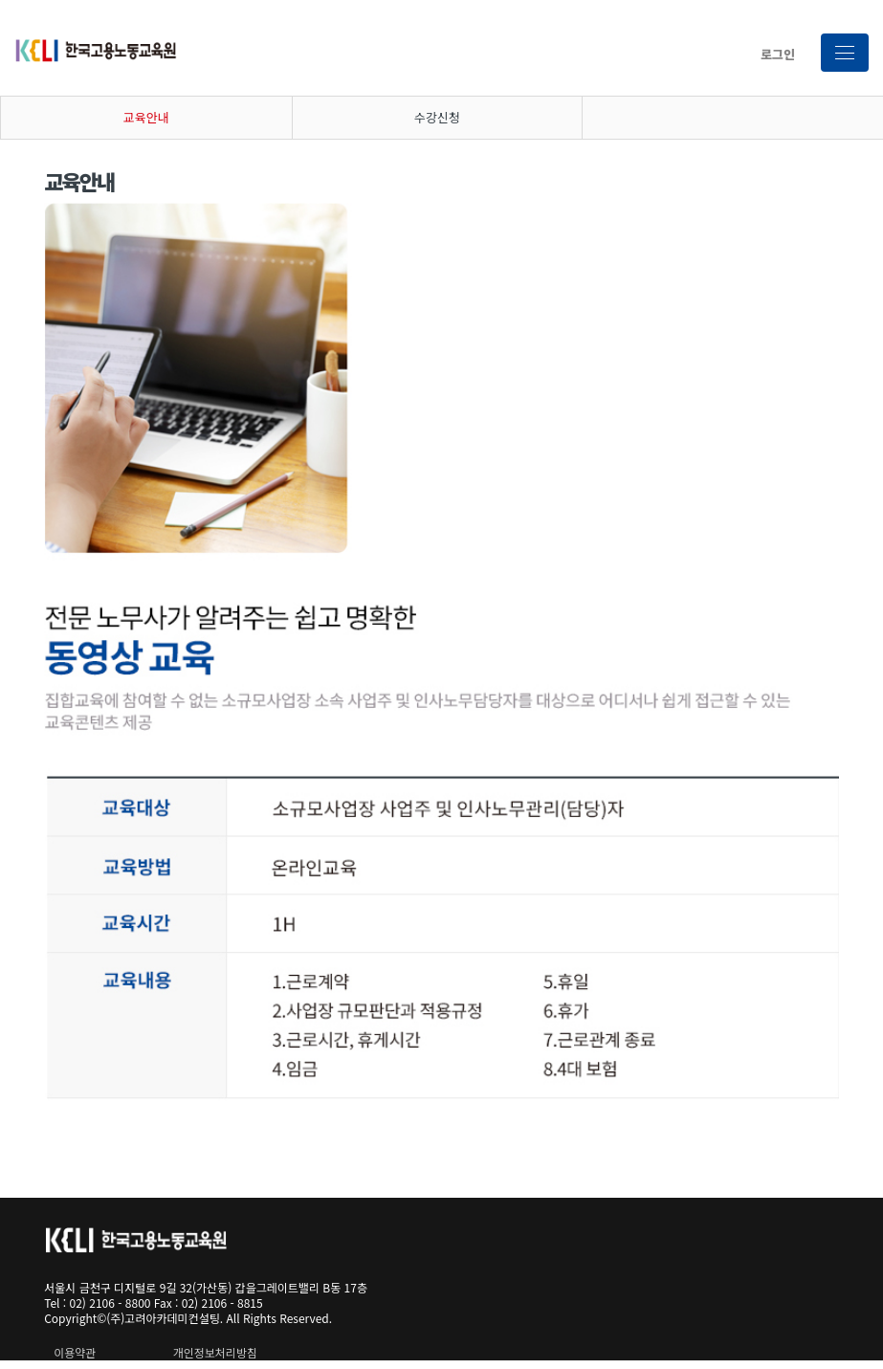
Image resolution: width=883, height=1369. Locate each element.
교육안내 (146, 117)
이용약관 (75, 1352)
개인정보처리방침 (215, 1352)
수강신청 (437, 117)
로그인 (778, 54)
